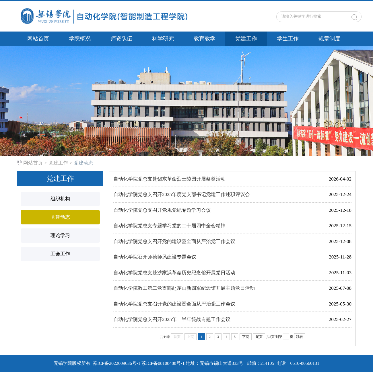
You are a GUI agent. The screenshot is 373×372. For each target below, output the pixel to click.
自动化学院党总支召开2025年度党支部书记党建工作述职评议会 (181, 194)
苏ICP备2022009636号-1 (116, 363)
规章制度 (329, 39)
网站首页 (38, 39)
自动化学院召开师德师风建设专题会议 (154, 257)
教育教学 (204, 39)
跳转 (299, 337)
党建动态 (83, 163)
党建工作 (246, 39)
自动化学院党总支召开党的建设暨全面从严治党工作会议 (174, 241)
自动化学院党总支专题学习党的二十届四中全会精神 (169, 225)
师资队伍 (121, 39)
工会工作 (60, 254)
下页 (245, 337)
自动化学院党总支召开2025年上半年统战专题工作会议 (171, 319)
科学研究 (163, 39)
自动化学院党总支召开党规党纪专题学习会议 (162, 210)
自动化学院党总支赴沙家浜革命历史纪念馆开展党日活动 (174, 272)
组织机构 (60, 198)
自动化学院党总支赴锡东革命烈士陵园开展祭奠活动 (169, 179)
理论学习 (60, 235)
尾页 (259, 337)
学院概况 (80, 39)
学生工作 (288, 39)
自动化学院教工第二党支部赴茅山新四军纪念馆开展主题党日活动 (184, 288)
